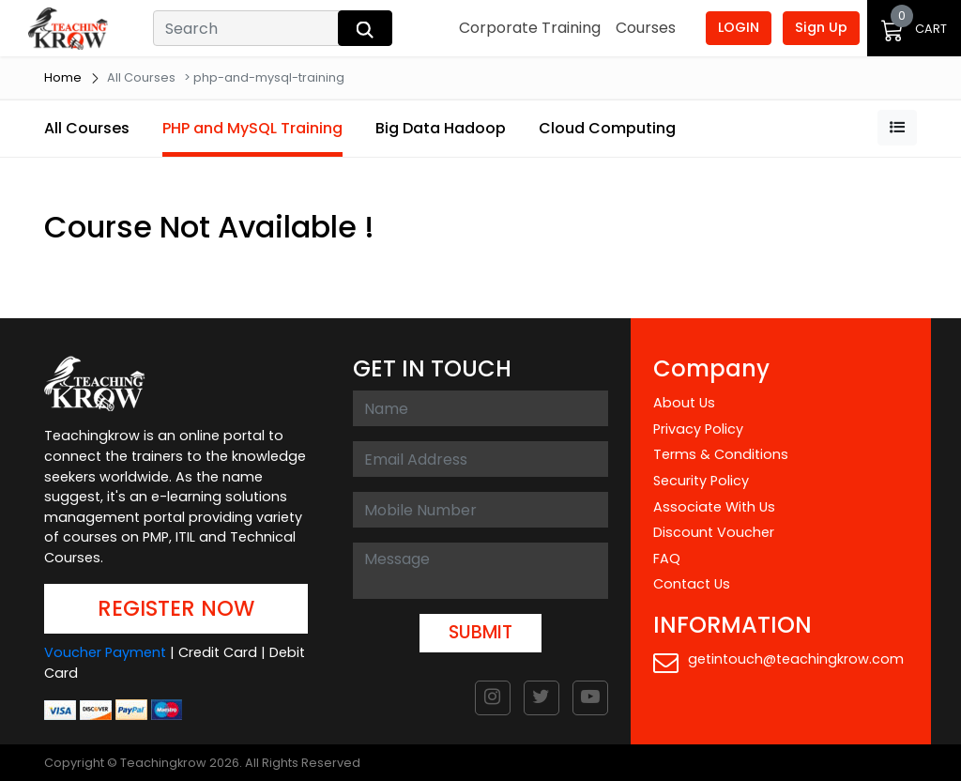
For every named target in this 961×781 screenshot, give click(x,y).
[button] (897, 127)
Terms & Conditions (720, 454)
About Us (684, 402)
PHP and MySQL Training (252, 128)
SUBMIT (480, 632)
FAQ (666, 558)
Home (63, 77)
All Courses (87, 128)
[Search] (248, 28)
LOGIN (738, 27)
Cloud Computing (607, 128)
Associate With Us (714, 507)
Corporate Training (530, 27)
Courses (646, 27)
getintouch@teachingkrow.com (778, 662)
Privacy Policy (698, 429)
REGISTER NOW (176, 608)
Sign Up (821, 27)
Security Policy (701, 480)
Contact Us (691, 583)
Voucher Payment (105, 652)
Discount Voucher (713, 532)
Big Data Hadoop (440, 128)
